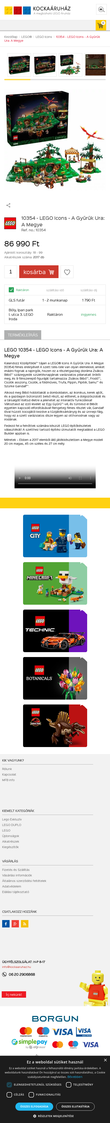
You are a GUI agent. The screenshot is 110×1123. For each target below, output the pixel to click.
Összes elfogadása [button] (34, 1106)
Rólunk (7, 768)
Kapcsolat (9, 774)
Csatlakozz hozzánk (19, 911)
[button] (55, 1116)
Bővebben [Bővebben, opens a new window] (74, 1077)
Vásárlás (10, 861)
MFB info (8, 780)
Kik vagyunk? (13, 760)
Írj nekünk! (14, 994)
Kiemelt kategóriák (18, 811)
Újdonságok (10, 835)
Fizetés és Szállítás (16, 869)
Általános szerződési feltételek (24, 880)
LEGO (6, 830)
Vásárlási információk (17, 875)
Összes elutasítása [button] (75, 1106)
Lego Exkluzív (12, 819)
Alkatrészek (10, 841)
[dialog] (55, 1089)
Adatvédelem (11, 886)
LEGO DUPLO (11, 824)
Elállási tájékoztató (15, 891)
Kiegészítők (10, 847)
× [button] (105, 1060)
